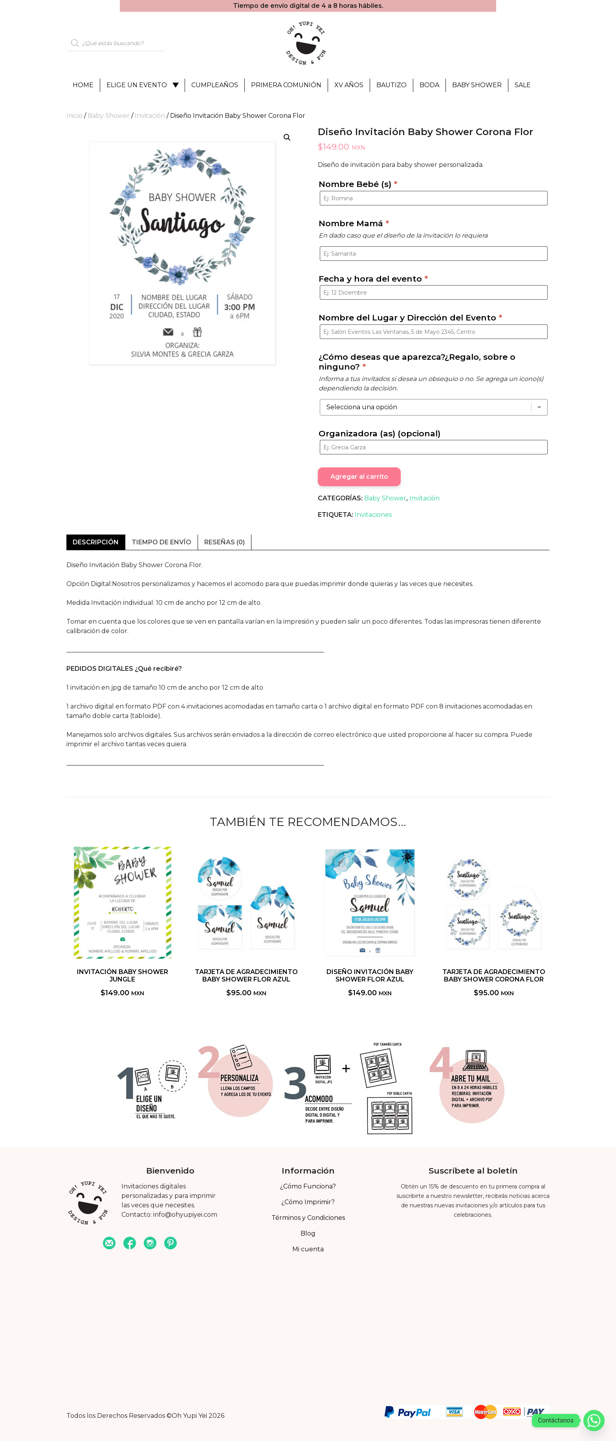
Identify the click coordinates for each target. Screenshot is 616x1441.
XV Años (348, 85)
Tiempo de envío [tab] (161, 542)
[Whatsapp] (594, 1420)
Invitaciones (373, 514)
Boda (429, 85)
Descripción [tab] (96, 542)
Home (83, 85)
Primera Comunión (286, 85)
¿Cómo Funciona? (308, 1186)
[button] (287, 137)
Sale (523, 85)
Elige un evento (136, 85)
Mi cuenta (308, 1249)
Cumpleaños (214, 85)
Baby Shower (477, 85)
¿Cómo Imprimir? (308, 1202)
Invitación (150, 115)
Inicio (74, 115)
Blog (308, 1233)
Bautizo (391, 85)
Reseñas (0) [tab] (224, 542)
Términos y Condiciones (308, 1217)
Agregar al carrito (359, 476)
